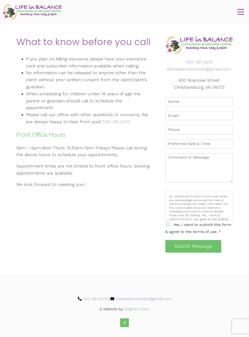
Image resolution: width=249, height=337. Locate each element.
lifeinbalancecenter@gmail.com (199, 69)
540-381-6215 (116, 121)
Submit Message (193, 246)
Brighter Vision (137, 309)
